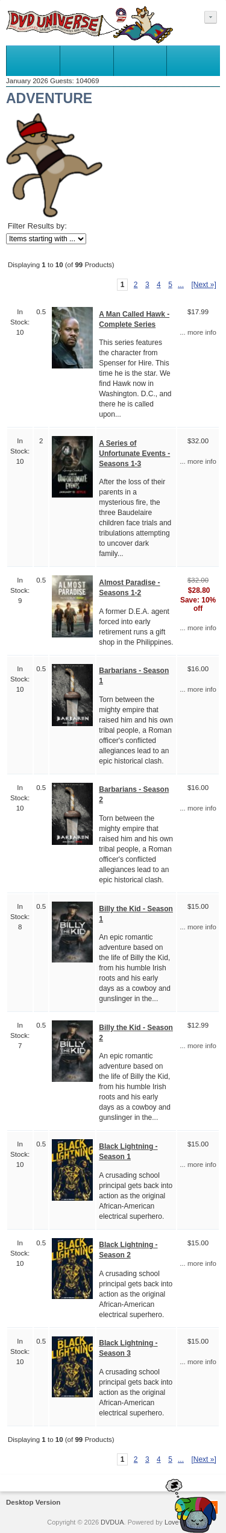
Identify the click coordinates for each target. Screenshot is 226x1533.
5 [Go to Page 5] (170, 284)
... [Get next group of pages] (181, 284)
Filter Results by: (37, 225)
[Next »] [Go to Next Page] (203, 284)
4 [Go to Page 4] (159, 284)
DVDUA (112, 1522)
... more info (198, 332)
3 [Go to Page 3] (147, 284)
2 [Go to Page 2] (136, 284)
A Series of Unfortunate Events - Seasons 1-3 (134, 453)
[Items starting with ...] (46, 238)
